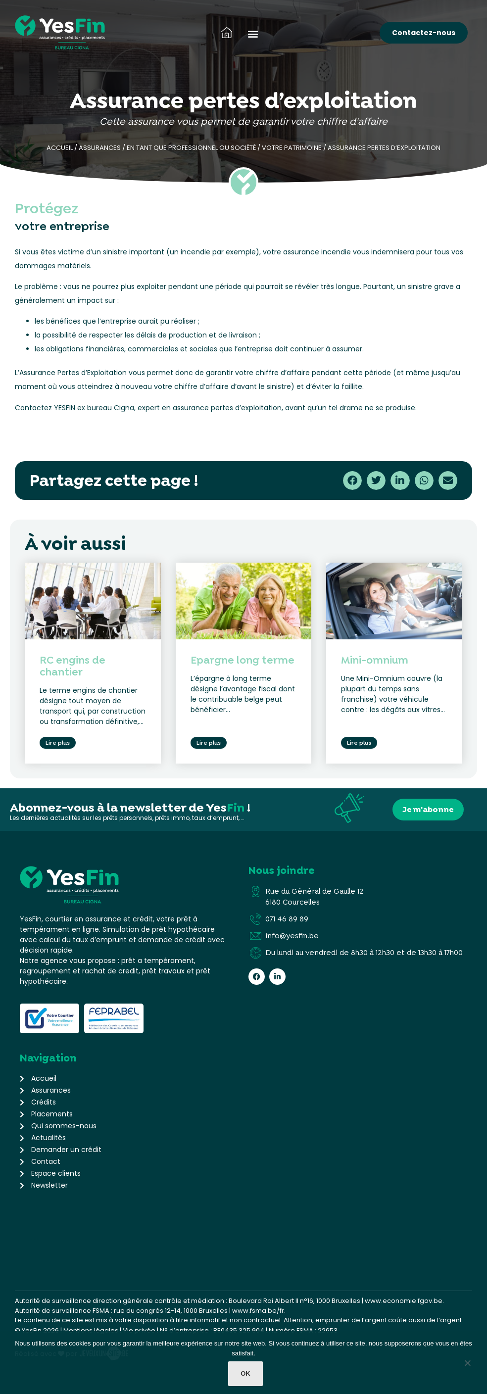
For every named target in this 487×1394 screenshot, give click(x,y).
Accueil (60, 147)
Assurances (100, 147)
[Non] (467, 1365)
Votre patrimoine (292, 147)
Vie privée (139, 1328)
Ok (246, 1374)
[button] (252, 33)
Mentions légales (90, 1328)
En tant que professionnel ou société (191, 147)
